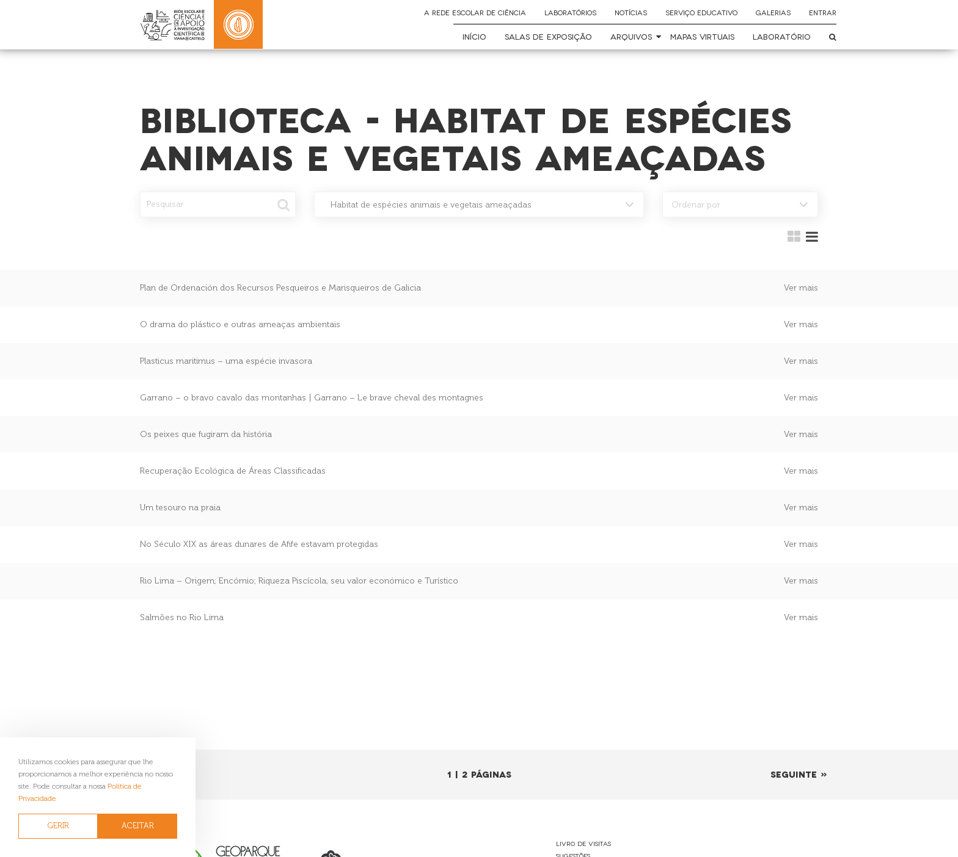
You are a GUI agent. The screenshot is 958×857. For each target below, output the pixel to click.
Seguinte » (798, 773)
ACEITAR (138, 825)
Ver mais (801, 288)
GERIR (58, 825)
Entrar (822, 12)
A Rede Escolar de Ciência (475, 12)
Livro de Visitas (583, 843)
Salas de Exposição (548, 36)
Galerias (773, 12)
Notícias (631, 12)
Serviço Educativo (701, 12)
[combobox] (479, 204)
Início (474, 36)
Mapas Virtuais (702, 36)
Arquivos (631, 36)
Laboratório (782, 36)
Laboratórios (570, 12)
